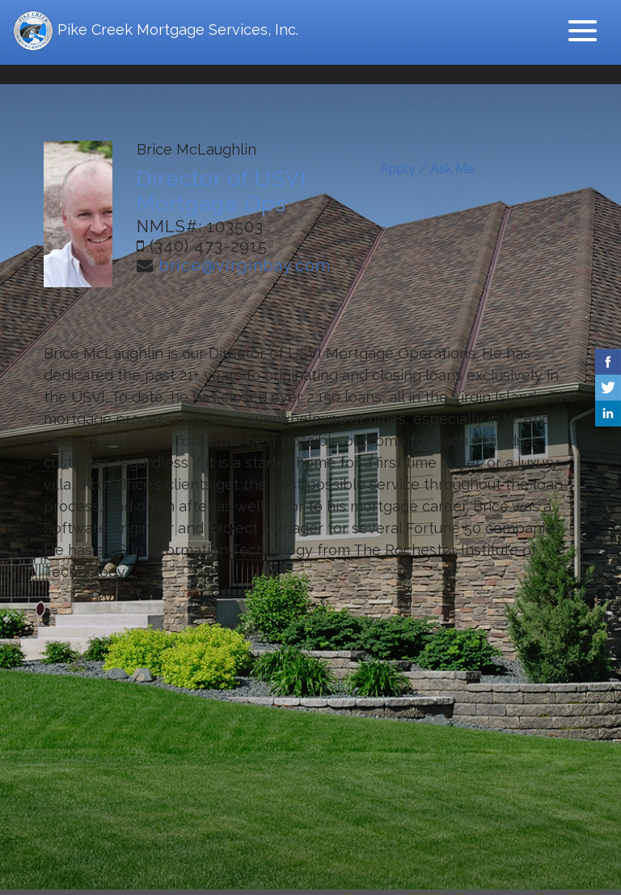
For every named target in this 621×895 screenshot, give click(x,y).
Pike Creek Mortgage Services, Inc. (155, 31)
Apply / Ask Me (427, 168)
